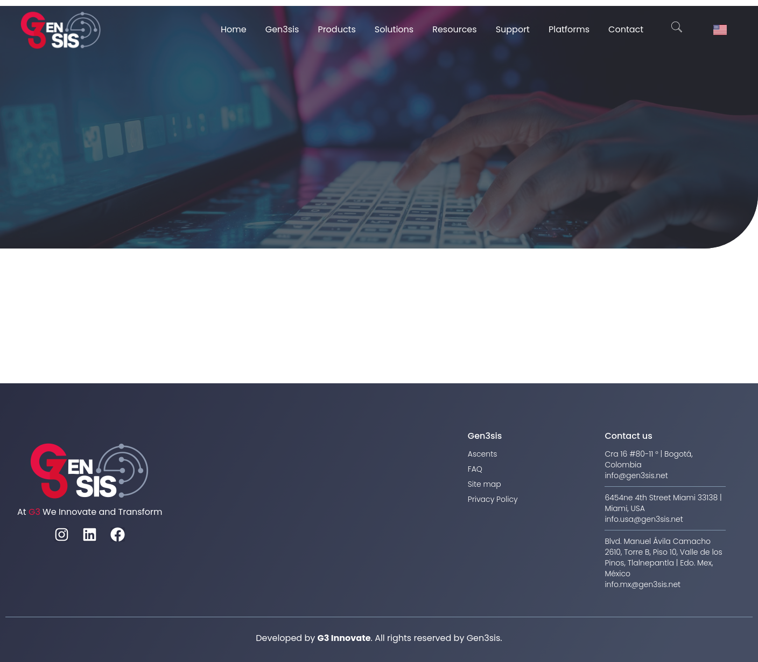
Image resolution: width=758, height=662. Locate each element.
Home (234, 29)
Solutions (394, 29)
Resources (454, 29)
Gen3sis (282, 29)
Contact (625, 29)
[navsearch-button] (676, 29)
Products (336, 29)
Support (513, 29)
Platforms (569, 29)
